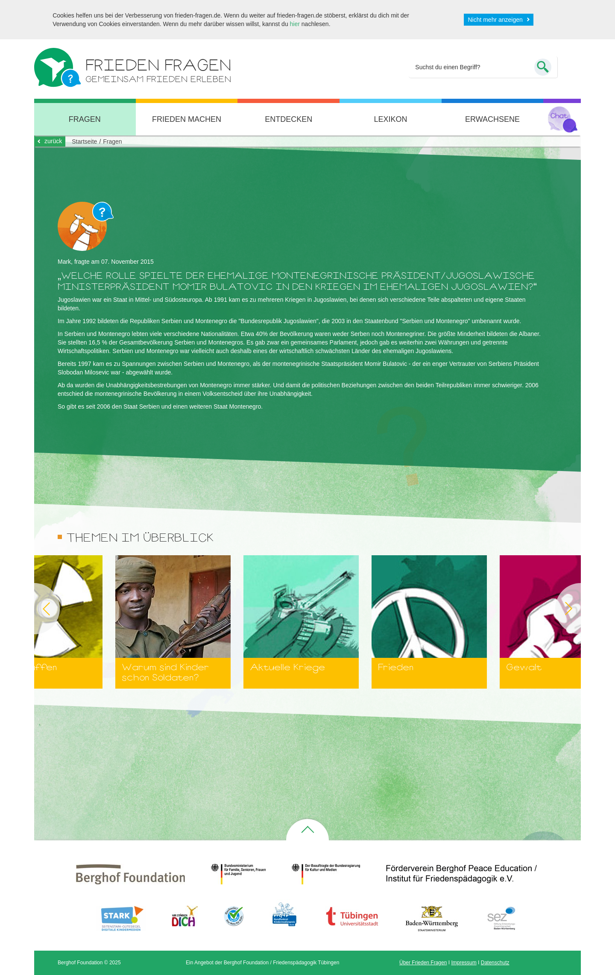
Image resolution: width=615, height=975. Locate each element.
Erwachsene (492, 119)
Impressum (463, 963)
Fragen (85, 119)
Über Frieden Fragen (423, 963)
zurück (53, 141)
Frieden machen (186, 119)
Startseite (84, 141)
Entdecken (288, 119)
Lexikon (390, 119)
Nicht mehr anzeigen (495, 19)
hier (295, 24)
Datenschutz (495, 963)
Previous (34, 608)
